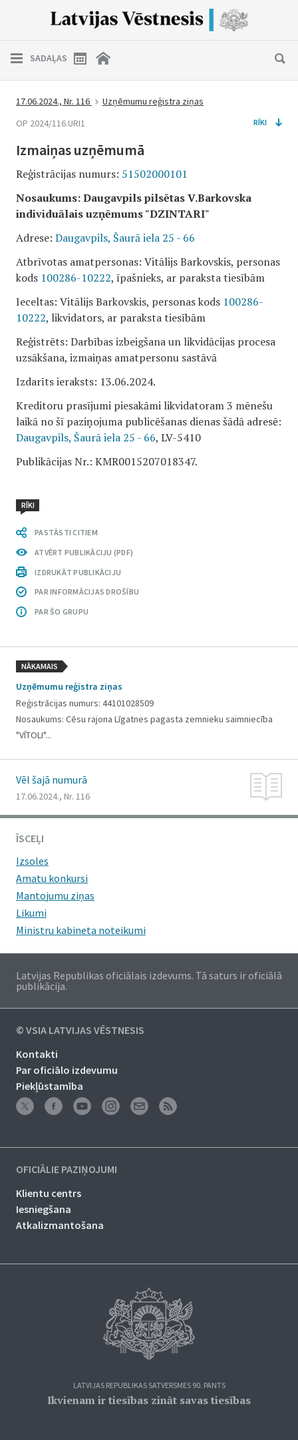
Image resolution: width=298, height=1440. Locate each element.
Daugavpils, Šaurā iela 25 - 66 (125, 237)
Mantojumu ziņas (55, 895)
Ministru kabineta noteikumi (81, 930)
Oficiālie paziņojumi (66, 1170)
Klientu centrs (48, 1193)
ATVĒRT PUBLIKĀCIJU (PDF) (84, 552)
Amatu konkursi (52, 878)
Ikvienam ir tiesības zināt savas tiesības (149, 1400)
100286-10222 (76, 277)
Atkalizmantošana (60, 1225)
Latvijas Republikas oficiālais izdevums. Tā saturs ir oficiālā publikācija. (149, 981)
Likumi (31, 912)
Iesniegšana (43, 1209)
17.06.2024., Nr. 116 (54, 101)
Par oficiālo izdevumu (67, 1070)
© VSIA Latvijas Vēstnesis (80, 1031)
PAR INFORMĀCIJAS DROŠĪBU (87, 592)
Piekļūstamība (49, 1085)
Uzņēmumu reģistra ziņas (153, 101)
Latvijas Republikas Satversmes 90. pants (149, 1385)
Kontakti (37, 1054)
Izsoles (32, 860)
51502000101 (155, 173)
